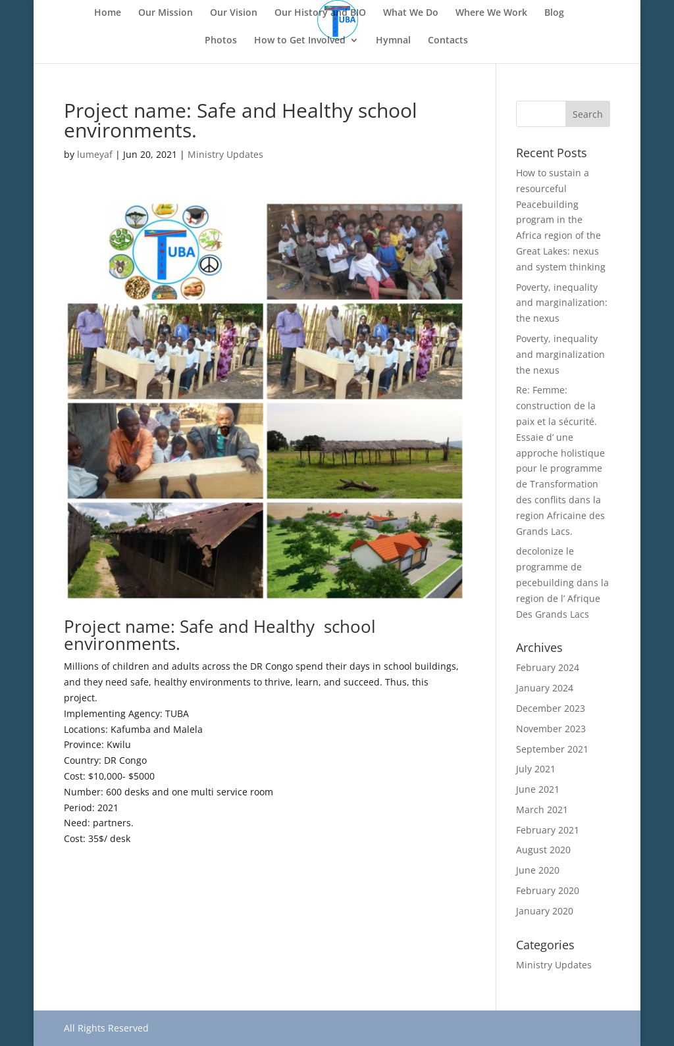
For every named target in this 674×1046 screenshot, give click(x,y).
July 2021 (536, 768)
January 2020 (544, 911)
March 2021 (542, 809)
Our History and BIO (320, 13)
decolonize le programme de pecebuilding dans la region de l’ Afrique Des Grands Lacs (562, 582)
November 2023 (551, 728)
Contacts (448, 41)
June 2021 (537, 789)
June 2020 (537, 870)
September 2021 (552, 749)
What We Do (410, 13)
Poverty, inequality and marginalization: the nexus (562, 303)
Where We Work (491, 13)
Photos (221, 41)
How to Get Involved (300, 41)
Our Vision (233, 13)
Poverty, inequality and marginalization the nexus (560, 354)
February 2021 (547, 830)
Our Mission (165, 13)
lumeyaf (95, 154)
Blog (554, 13)
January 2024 (544, 688)
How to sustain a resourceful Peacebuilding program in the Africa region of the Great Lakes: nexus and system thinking (561, 219)
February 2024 (547, 667)
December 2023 (550, 708)
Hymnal (393, 41)
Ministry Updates (225, 154)
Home (107, 13)
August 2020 (543, 849)
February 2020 (547, 890)
